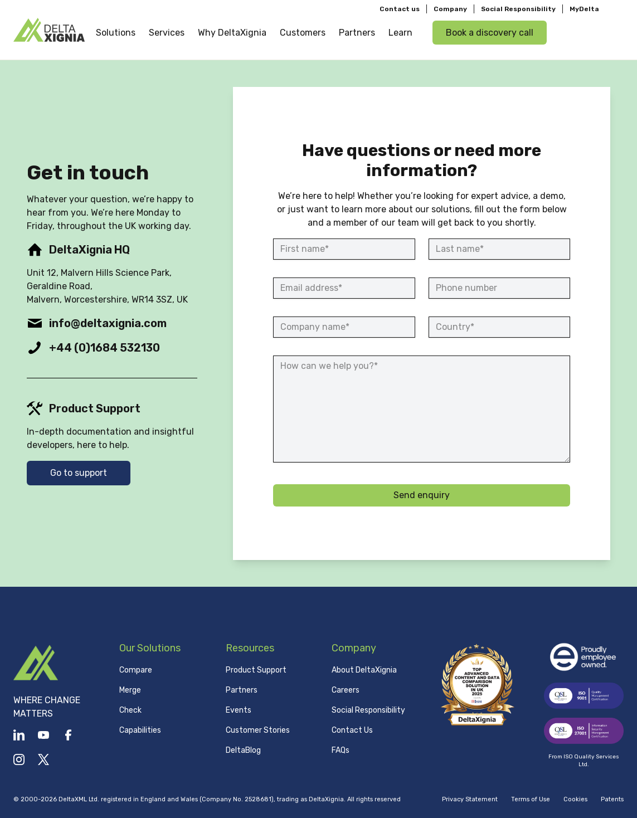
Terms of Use (530, 799)
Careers (345, 690)
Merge (130, 690)
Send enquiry (421, 495)
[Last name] (499, 249)
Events (238, 710)
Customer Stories (258, 730)
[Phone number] (499, 288)
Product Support (256, 670)
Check (130, 710)
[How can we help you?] (421, 409)
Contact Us (352, 730)
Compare (135, 670)
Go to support (78, 473)
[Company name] (344, 327)
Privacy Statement (470, 799)
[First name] (344, 249)
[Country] (499, 327)
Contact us (400, 9)
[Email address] (344, 288)
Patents (612, 799)
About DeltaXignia (364, 670)
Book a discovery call (489, 32)
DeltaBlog (243, 750)
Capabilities (140, 730)
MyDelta (584, 9)
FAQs (340, 750)
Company (450, 9)
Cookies (575, 799)
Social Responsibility (518, 9)
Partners (241, 690)
